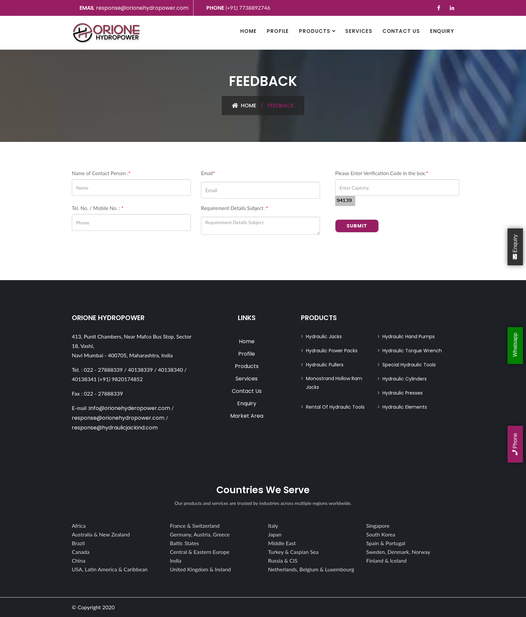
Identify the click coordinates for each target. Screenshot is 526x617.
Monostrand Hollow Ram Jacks (334, 383)
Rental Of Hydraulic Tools (335, 407)
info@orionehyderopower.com (129, 408)
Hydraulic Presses (402, 393)
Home (248, 31)
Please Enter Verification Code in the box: (381, 173)
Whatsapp (515, 345)
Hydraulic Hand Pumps (408, 336)
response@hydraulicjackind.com (115, 427)
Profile (278, 31)
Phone (515, 444)
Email (208, 173)
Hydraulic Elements (404, 407)
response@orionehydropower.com (142, 8)
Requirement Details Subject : (234, 208)
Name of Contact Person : (101, 173)
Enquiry (442, 31)
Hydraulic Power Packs (332, 350)
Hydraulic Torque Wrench (412, 350)
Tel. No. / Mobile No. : (97, 208)
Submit (357, 225)
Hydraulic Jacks (324, 336)
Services (358, 31)
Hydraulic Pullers (325, 364)
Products (314, 31)
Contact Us (401, 31)
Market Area (246, 416)
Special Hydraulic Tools (409, 364)
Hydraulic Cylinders (404, 378)
